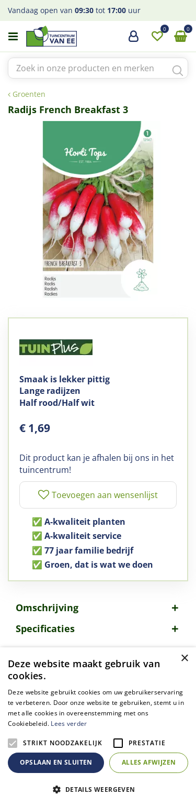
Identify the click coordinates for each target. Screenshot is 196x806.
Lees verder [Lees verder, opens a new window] (69, 723)
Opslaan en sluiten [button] (56, 762)
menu (13, 37)
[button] (98, 789)
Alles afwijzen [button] (149, 762)
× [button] (184, 659)
